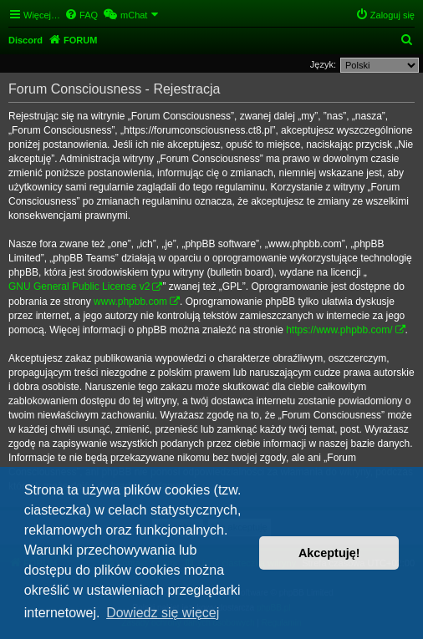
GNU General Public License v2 (79, 286)
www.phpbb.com (130, 301)
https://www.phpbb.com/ (339, 330)
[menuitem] (81, 15)
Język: (323, 64)
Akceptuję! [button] (329, 553)
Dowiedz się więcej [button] (162, 613)
